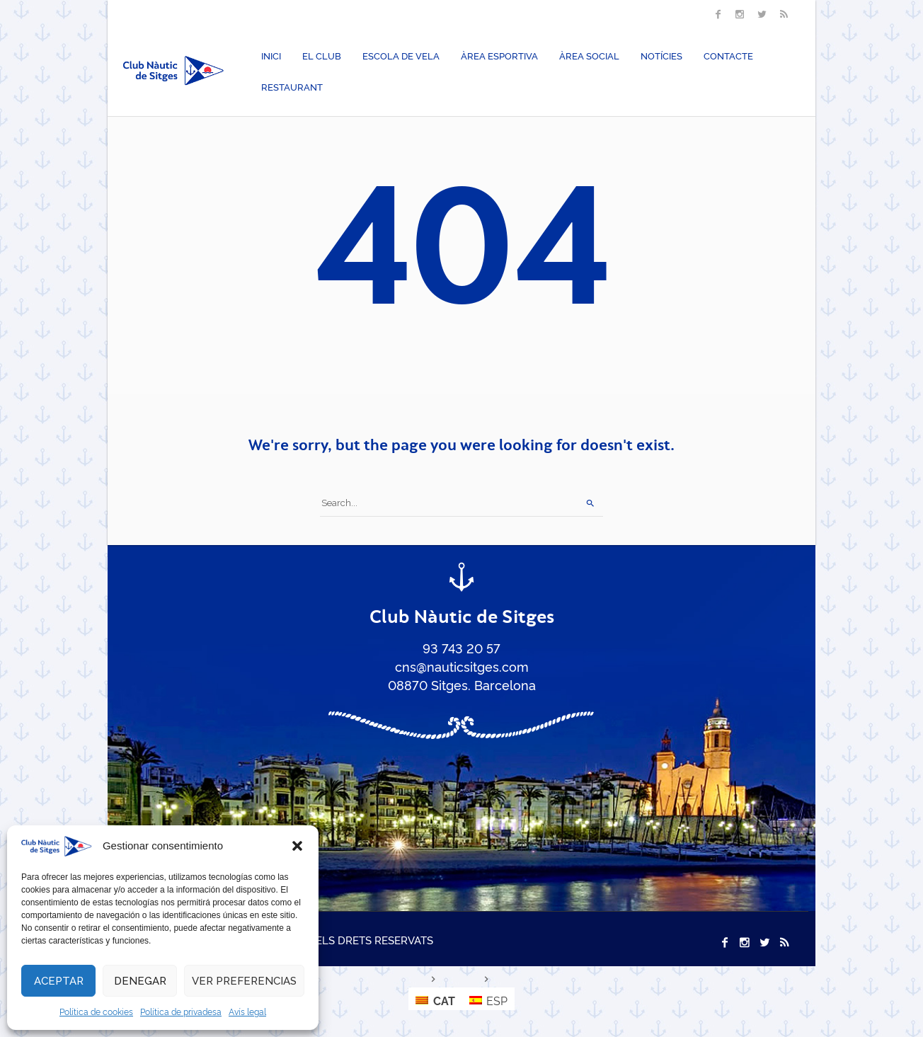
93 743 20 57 (461, 647)
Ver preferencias (244, 981)
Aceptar (59, 981)
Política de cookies (96, 1011)
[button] (297, 846)
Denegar (140, 981)
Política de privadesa (181, 1011)
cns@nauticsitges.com (462, 666)
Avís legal (247, 1011)
